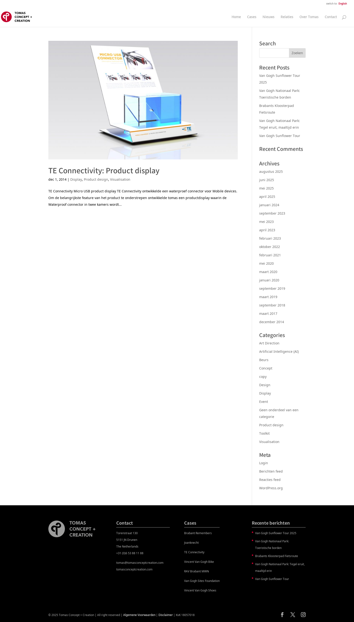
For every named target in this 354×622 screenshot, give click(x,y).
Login (263, 463)
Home (236, 17)
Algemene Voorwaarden (139, 615)
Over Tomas (309, 17)
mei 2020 (266, 263)
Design (264, 385)
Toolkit (264, 433)
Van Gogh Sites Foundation (202, 581)
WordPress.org (271, 488)
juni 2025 (266, 180)
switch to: (331, 3)
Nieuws (268, 17)
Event (263, 401)
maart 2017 (268, 313)
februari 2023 (270, 238)
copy (263, 376)
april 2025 (267, 196)
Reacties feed (270, 479)
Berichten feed (271, 471)
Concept (265, 368)
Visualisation (120, 179)
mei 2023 (266, 221)
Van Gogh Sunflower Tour (279, 135)
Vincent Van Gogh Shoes (200, 590)
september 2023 (272, 213)
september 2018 (272, 305)
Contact (331, 17)
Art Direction (269, 343)
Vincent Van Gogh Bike (199, 562)
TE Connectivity (194, 552)
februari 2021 (270, 255)
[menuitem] (343, 4)
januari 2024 (269, 205)
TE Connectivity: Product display (103, 170)
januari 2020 (269, 280)
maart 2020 (268, 271)
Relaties (287, 17)
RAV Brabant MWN (196, 571)
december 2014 (271, 322)
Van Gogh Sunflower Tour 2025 (275, 533)
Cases (251, 17)
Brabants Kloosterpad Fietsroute (276, 556)
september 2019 (272, 288)
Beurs (263, 360)
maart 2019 (268, 297)
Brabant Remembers (198, 533)
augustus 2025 (271, 171)
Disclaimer (165, 615)
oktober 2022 (269, 246)
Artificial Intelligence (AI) (279, 351)
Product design (96, 179)
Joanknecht (191, 543)
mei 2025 (266, 188)
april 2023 (267, 230)
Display (76, 179)
